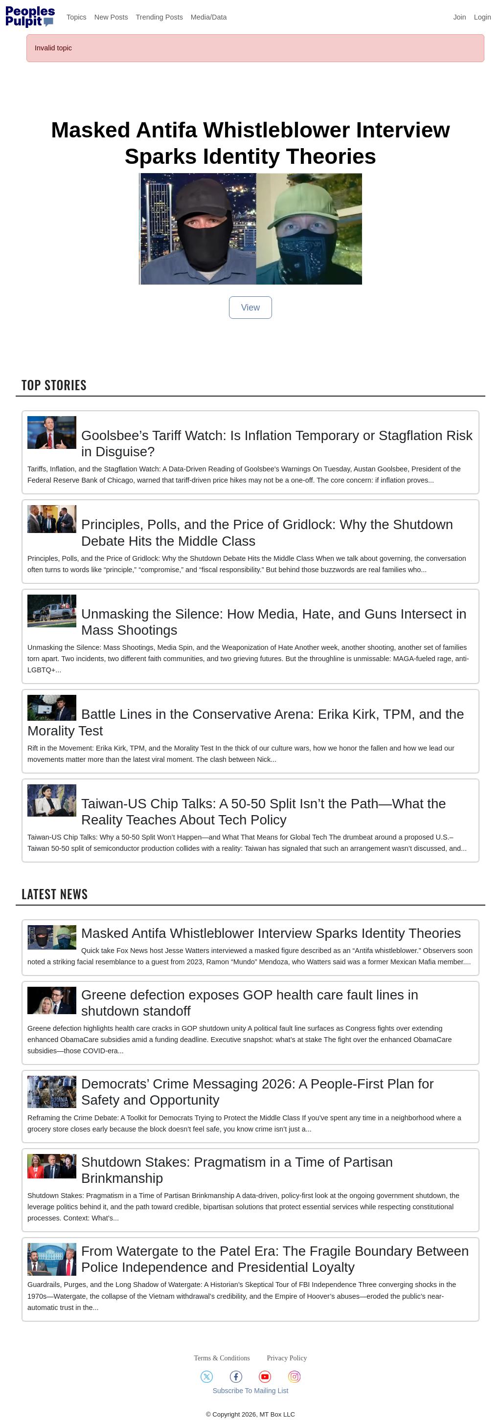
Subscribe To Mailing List (251, 1391)
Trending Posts (159, 17)
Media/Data (209, 17)
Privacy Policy (287, 1358)
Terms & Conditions (222, 1358)
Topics (77, 17)
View (250, 307)
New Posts (111, 17)
